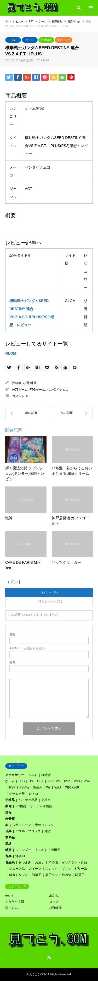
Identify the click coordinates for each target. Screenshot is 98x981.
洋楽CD (20, 856)
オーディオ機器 (41, 806)
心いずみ (11, 908)
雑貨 (47, 831)
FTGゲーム (37, 390)
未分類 (10, 818)
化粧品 (10, 800)
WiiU (57, 787)
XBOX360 (72, 787)
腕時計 (46, 775)
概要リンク (63, 40)
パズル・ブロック (28, 831)
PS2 (13, 40)
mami (9, 895)
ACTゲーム (20, 390)
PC (50, 781)
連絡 (8, 843)
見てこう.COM (38, 974)
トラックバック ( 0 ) (49, 601)
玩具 (8, 831)
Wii (48, 787)
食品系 (10, 862)
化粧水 (46, 800)
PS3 (77, 781)
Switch (37, 787)
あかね (54, 895)
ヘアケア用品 (28, 800)
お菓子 (39, 862)
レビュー (18, 21)
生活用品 (54, 850)
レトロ (33, 794)
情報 (8, 812)
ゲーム (30, 40)
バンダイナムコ (58, 390)
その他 (53, 862)
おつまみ (25, 862)
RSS (49, 957)
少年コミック (21, 825)
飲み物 (66, 875)
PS (58, 781)
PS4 (87, 781)
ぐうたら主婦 (14, 901)
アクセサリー (14, 775)
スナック (51, 868)
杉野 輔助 (30, 383)
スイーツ (35, 868)
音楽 (8, 856)
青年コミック (44, 825)
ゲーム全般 (17, 794)
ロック (54, 901)
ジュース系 (17, 868)
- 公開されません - (27, 648)
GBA (40, 781)
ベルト (32, 775)
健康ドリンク (18, 875)
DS (31, 781)
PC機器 (20, 806)
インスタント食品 (74, 862)
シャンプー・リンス (29, 850)
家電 (8, 806)
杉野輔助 (46, 40)
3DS (22, 781)
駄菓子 (80, 875)
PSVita (24, 787)
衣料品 (10, 837)
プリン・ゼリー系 (74, 868)
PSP (12, 787)
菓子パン (51, 875)
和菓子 (36, 875)
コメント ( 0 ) (49, 592)
